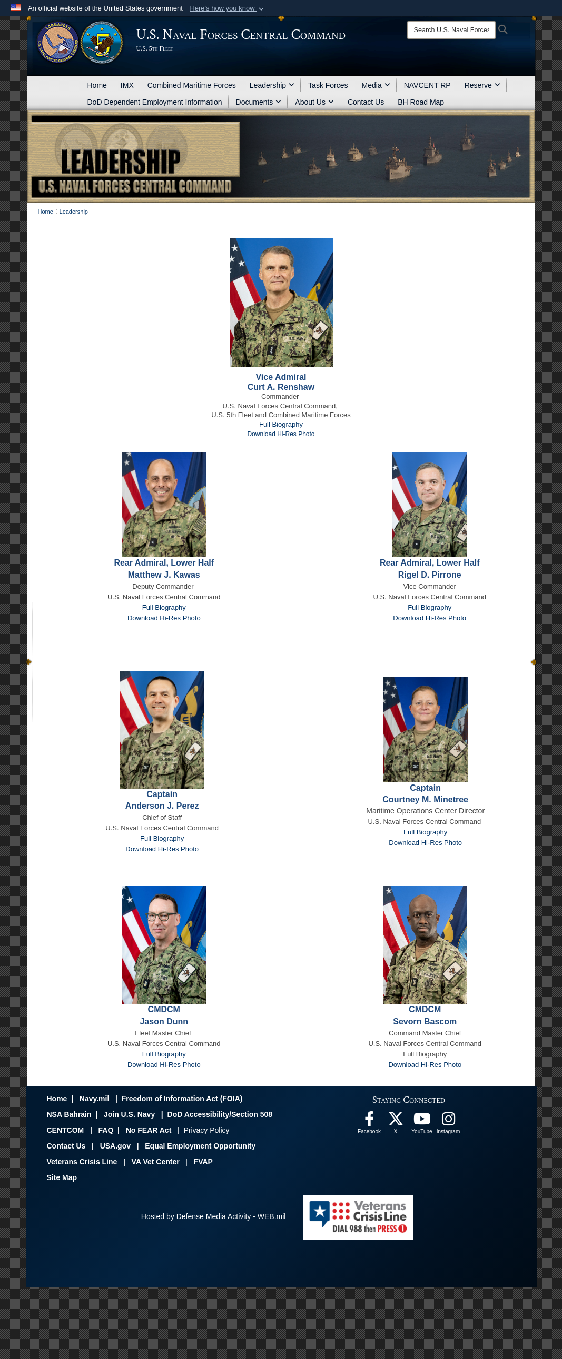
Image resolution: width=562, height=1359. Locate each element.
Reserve (482, 85)
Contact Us (366, 102)
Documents (259, 102)
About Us (314, 102)
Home (97, 85)
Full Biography (281, 424)
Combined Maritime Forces (191, 85)
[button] (228, 8)
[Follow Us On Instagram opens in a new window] (448, 1122)
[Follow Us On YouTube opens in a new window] (422, 1122)
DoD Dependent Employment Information (154, 102)
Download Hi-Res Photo (429, 618)
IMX (127, 85)
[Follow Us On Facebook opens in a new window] (369, 1122)
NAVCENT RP (427, 85)
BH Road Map (421, 102)
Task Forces (328, 85)
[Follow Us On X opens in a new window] (395, 1122)
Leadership (272, 85)
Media (376, 85)
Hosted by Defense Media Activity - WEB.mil (213, 1216)
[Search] (451, 30)
